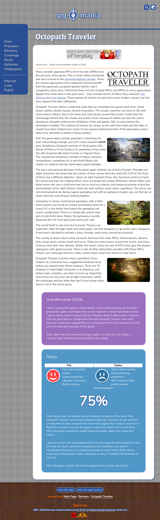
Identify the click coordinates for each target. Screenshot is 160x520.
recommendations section (80, 79)
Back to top (80, 505)
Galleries (11, 64)
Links (8, 85)
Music (8, 60)
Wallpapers (13, 69)
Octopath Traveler (102, 496)
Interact (10, 81)
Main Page (70, 496)
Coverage (11, 55)
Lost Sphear (58, 98)
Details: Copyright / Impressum (103, 510)
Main (8, 41)
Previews (11, 46)
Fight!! (9, 90)
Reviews (10, 50)
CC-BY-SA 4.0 (82, 510)
